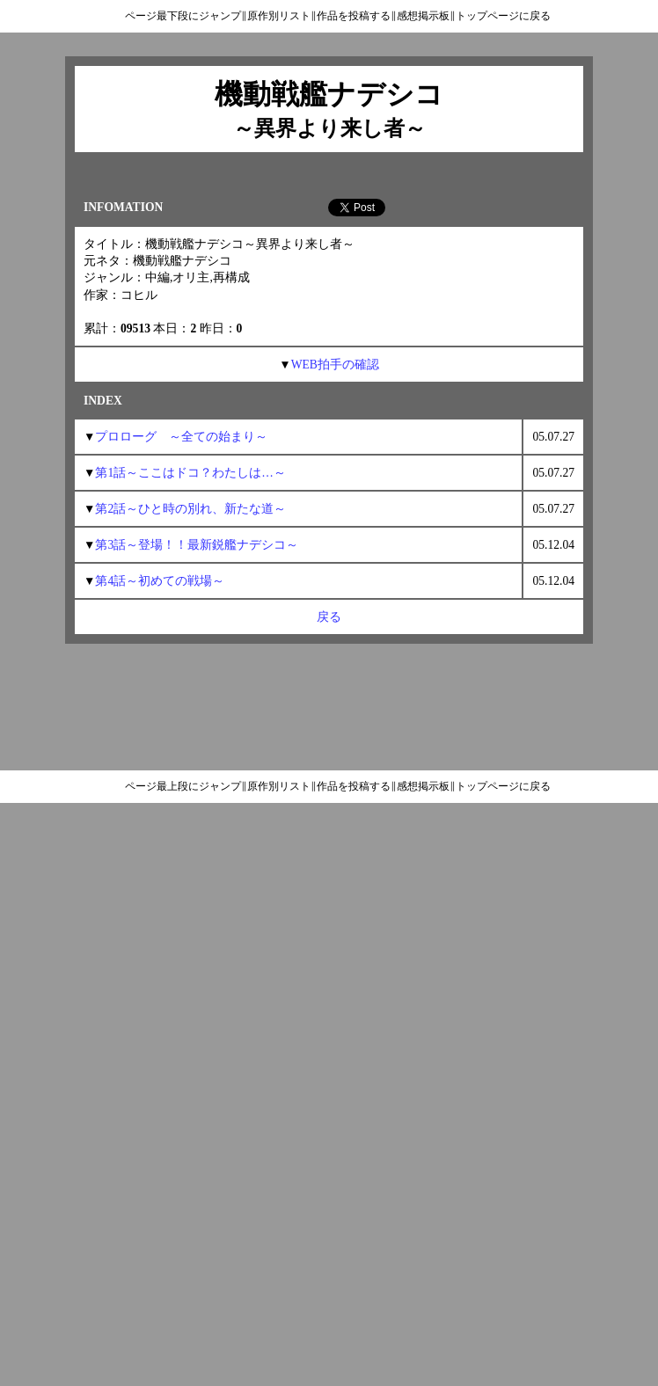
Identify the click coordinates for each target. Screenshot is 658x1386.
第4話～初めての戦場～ (159, 580)
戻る (329, 617)
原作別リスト (279, 16)
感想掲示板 (423, 16)
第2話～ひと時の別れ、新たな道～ (190, 508)
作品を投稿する (354, 16)
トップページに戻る (503, 16)
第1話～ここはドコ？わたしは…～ (190, 472)
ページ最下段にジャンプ (183, 16)
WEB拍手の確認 (335, 364)
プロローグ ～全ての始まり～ (181, 436)
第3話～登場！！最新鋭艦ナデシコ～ (196, 544)
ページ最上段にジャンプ (183, 786)
